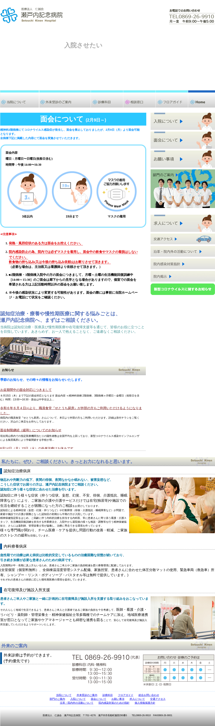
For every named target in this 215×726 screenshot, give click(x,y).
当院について (64, 695)
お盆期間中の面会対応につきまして (26, 390)
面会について (98, 698)
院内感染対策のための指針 (114, 702)
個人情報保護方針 (145, 702)
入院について (78, 698)
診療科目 (107, 695)
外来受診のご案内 (87, 695)
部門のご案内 (57, 698)
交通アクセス (158, 698)
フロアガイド (125, 695)
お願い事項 (117, 698)
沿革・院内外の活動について (76, 702)
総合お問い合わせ (149, 695)
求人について (137, 698)
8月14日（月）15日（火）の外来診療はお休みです (37, 448)
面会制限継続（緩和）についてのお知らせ (30, 430)
